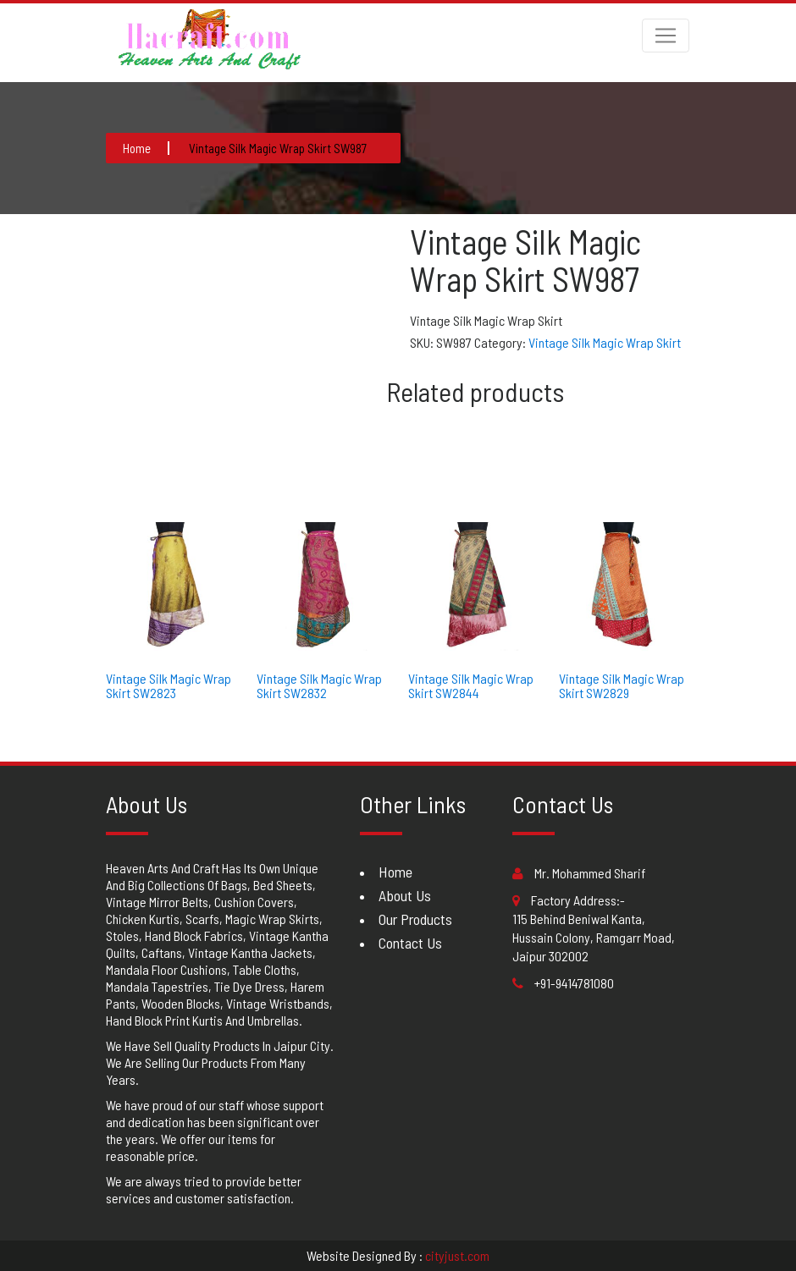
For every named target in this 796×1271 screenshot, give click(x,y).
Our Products (415, 919)
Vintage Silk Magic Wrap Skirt (604, 342)
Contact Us (410, 942)
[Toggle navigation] (665, 35)
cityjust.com (457, 1255)
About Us (405, 895)
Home (395, 871)
